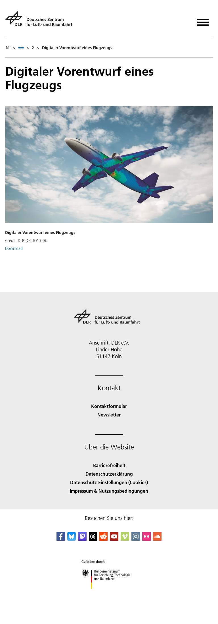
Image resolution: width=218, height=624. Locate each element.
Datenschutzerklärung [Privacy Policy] (109, 474)
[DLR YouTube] (114, 539)
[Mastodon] (82, 539)
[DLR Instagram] (135, 539)
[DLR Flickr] (146, 539)
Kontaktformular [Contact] (109, 406)
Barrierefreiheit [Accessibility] (109, 465)
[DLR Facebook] (60, 539)
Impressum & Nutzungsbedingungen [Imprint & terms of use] (109, 491)
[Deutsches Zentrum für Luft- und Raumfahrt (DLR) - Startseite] (41, 21)
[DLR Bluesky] (71, 539)
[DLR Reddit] (103, 539)
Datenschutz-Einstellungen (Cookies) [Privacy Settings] (109, 482)
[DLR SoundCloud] (157, 539)
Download (14, 248)
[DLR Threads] (93, 539)
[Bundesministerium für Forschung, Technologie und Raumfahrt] (109, 593)
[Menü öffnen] (203, 20)
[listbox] (21, 47)
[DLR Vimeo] (125, 539)
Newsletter (109, 415)
